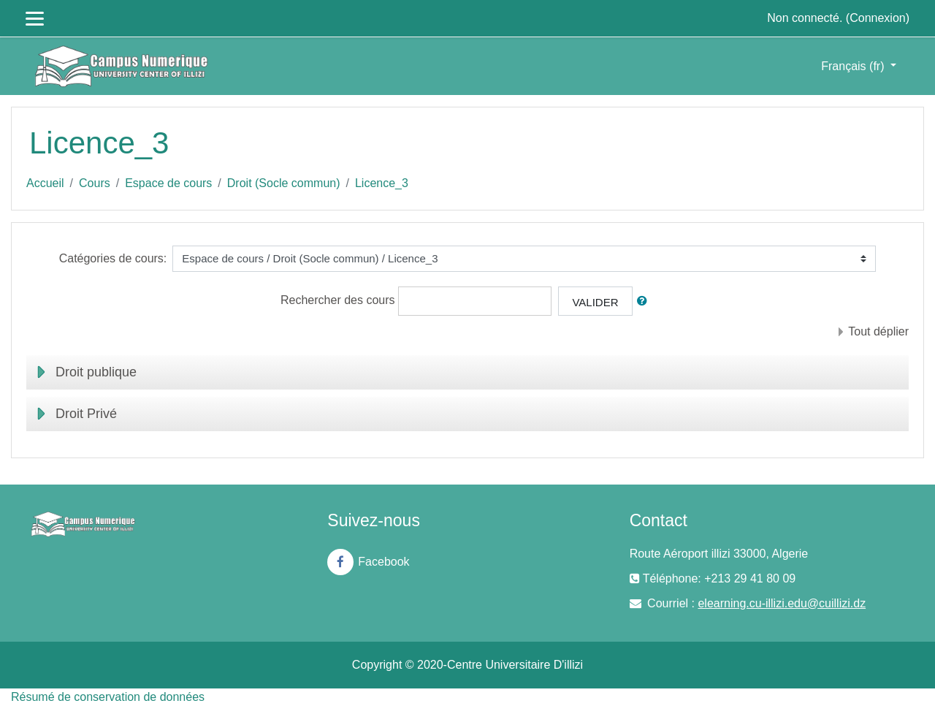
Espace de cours (168, 183)
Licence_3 (381, 183)
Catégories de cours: (113, 258)
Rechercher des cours (337, 300)
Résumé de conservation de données (108, 697)
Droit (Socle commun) (283, 183)
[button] (645, 301)
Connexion (878, 18)
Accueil (45, 183)
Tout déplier (878, 331)
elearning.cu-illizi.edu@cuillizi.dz (782, 603)
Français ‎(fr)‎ (854, 66)
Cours (94, 183)
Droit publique (96, 372)
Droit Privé (86, 413)
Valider (595, 302)
